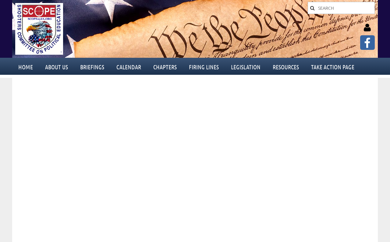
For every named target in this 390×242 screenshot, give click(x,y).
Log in (367, 27)
